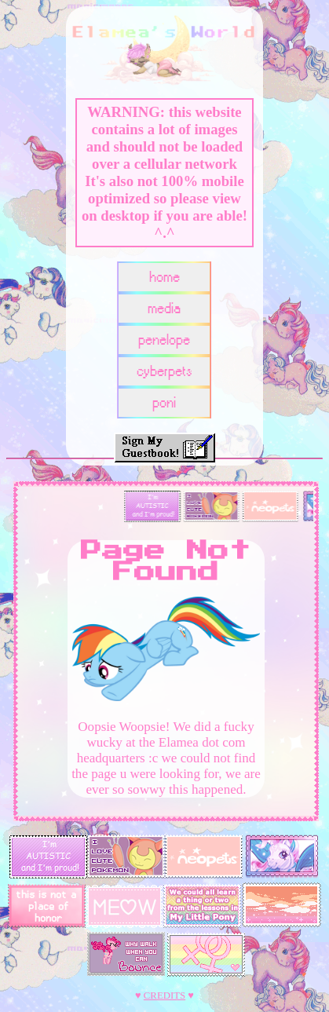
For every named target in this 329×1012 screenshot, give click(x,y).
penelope (164, 340)
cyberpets (164, 372)
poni (164, 403)
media (164, 309)
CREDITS (164, 995)
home (164, 278)
